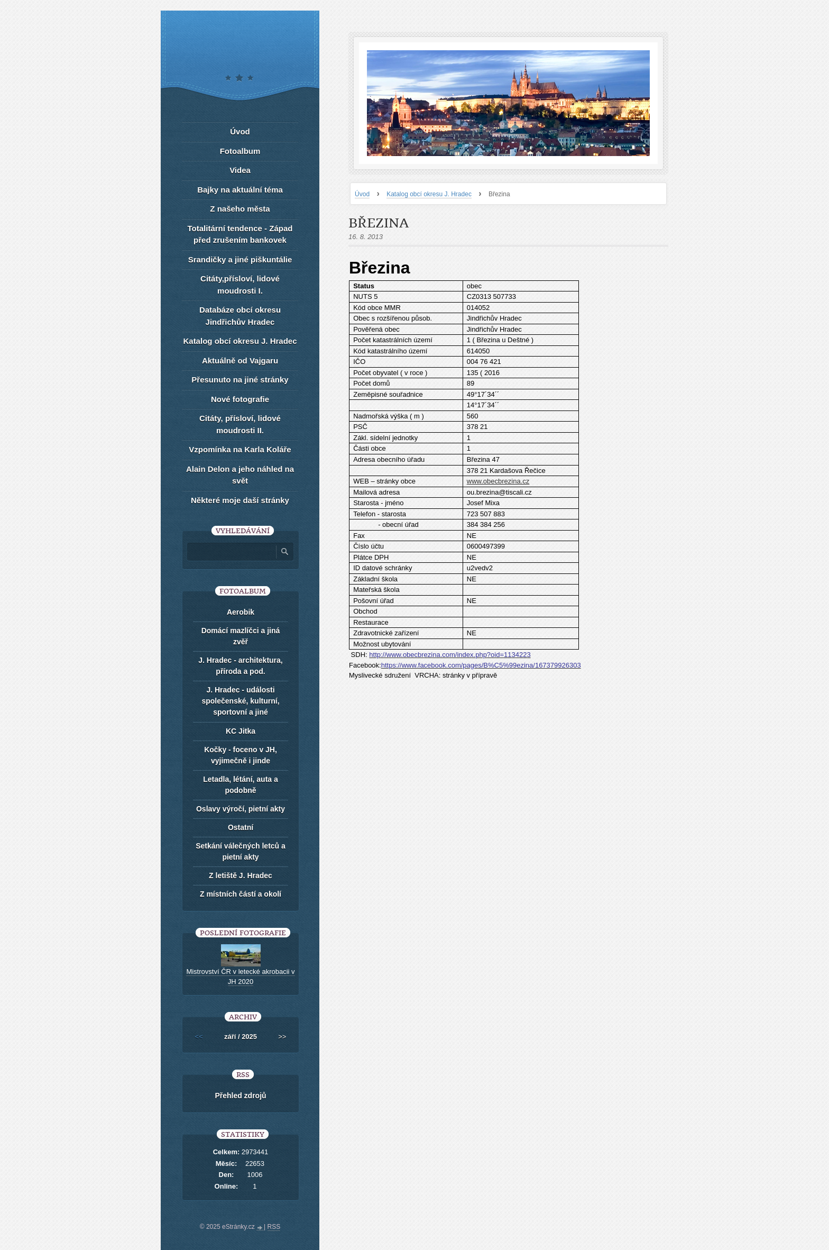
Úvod (362, 194)
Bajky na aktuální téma (240, 189)
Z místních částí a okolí (240, 894)
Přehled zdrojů (240, 1095)
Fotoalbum (240, 151)
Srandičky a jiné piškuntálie (240, 259)
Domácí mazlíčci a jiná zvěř (240, 636)
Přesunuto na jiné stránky (239, 379)
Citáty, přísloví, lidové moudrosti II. (240, 424)
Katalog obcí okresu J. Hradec (429, 194)
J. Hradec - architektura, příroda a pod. (240, 666)
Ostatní (240, 827)
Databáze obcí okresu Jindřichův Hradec (240, 315)
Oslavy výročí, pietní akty (240, 809)
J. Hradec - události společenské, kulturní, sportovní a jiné (240, 701)
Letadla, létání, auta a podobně (240, 785)
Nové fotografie (240, 399)
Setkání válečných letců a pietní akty (240, 851)
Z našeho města (240, 208)
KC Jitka (240, 731)
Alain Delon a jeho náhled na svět (240, 475)
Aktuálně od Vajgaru (240, 360)
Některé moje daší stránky (240, 500)
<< (199, 1037)
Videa (240, 170)
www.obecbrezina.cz (498, 481)
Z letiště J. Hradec (240, 875)
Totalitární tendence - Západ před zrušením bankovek (240, 234)
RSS (274, 1226)
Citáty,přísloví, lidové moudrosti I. (240, 284)
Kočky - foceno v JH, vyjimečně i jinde (240, 755)
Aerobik (240, 612)
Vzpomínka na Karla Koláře (240, 449)
